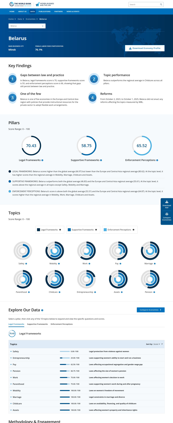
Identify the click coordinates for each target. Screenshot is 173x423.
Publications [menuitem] (45, 11)
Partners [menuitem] (58, 11)
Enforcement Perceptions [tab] (62, 324)
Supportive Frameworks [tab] (37, 324)
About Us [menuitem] (22, 11)
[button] (27, 25)
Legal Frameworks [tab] (16, 324)
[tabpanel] (87, 371)
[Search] (146, 4)
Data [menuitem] (32, 11)
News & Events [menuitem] (73, 11)
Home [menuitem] (12, 11)
